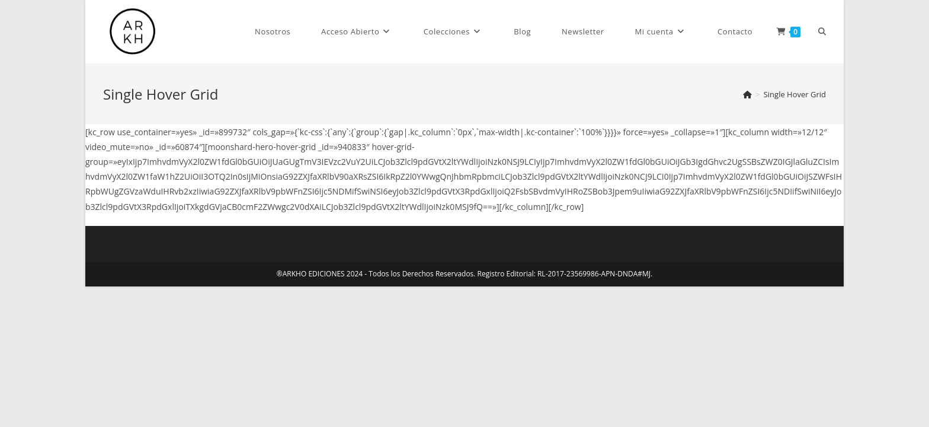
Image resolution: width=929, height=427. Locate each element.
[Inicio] (747, 94)
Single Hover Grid (795, 94)
